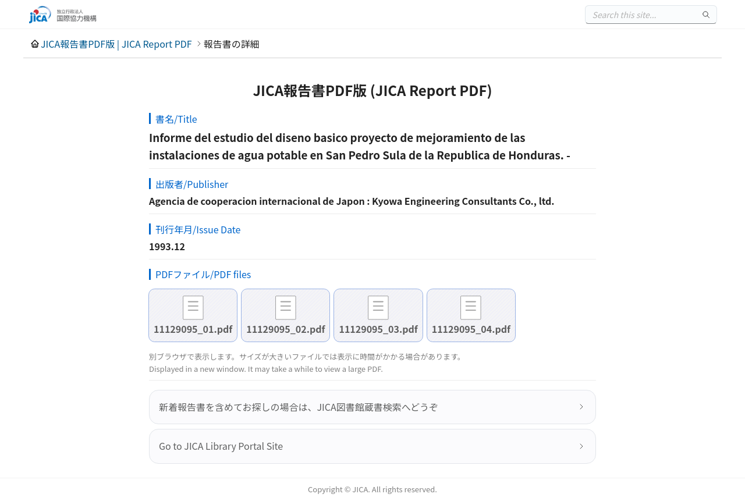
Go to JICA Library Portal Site (221, 446)
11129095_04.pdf (471, 329)
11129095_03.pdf (378, 329)
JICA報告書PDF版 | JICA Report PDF (116, 44)
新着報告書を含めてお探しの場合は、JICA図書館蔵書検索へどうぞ (298, 407)
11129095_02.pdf (285, 329)
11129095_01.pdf (193, 329)
